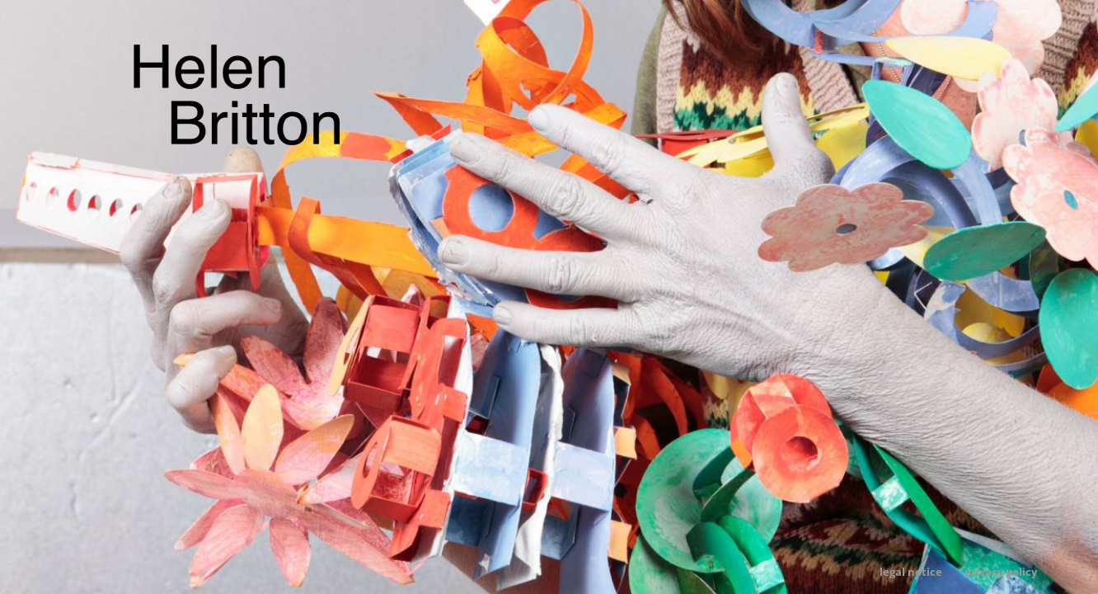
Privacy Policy (1000, 571)
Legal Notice (911, 571)
